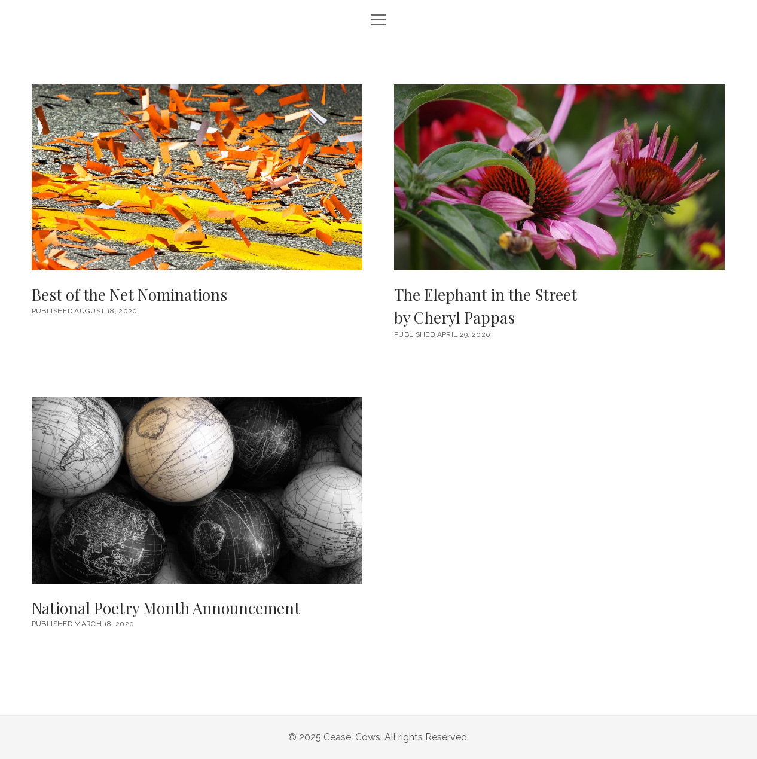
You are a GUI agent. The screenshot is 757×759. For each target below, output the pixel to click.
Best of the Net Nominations (197, 177)
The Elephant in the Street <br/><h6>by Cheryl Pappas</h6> (559, 177)
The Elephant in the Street (559, 306)
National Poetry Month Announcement (197, 490)
